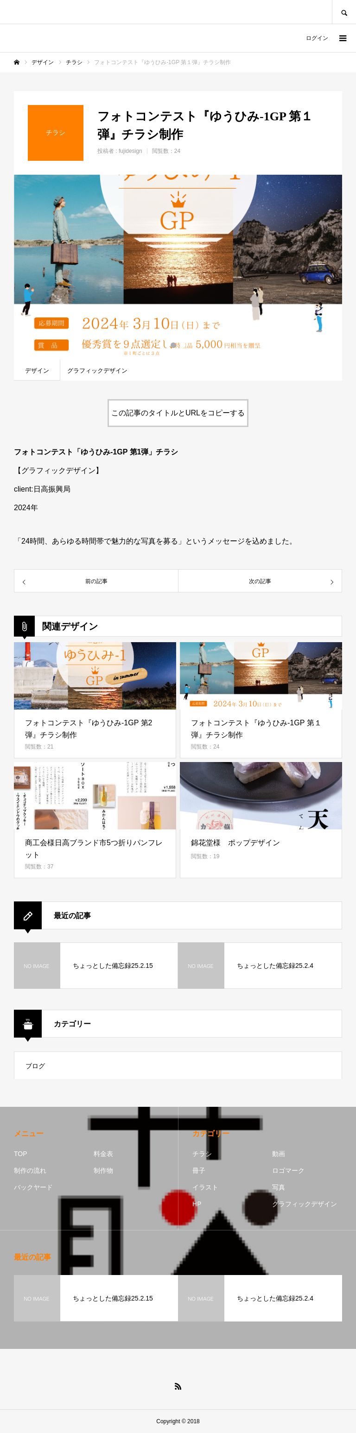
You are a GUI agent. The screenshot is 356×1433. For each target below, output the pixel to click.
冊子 (198, 1170)
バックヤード (33, 1187)
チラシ (202, 1153)
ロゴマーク (288, 1170)
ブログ (35, 1066)
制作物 (103, 1170)
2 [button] (182, 345)
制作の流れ (30, 1170)
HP (196, 1204)
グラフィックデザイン (304, 1204)
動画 (278, 1153)
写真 (278, 1187)
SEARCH (344, 12)
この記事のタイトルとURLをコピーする (178, 413)
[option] (178, 267)
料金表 (103, 1153)
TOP (20, 1153)
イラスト (205, 1187)
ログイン (317, 38)
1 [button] (173, 345)
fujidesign (130, 151)
